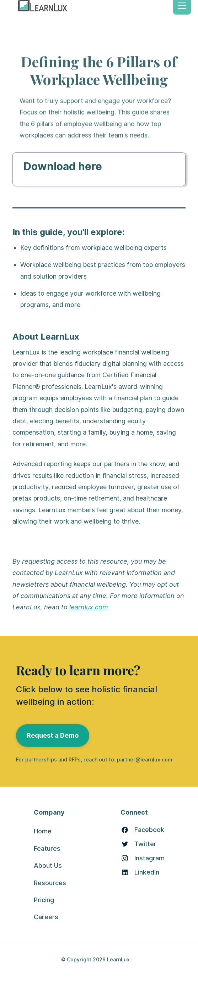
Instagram (149, 858)
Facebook (149, 829)
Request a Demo (53, 735)
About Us (48, 865)
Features (47, 848)
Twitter (145, 844)
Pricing (44, 900)
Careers (46, 917)
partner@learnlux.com (144, 760)
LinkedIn (146, 872)
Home (43, 831)
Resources (50, 883)
